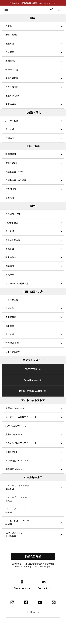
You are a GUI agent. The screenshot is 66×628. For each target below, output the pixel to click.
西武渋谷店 (10, 60)
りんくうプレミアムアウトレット (21, 443)
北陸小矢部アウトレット (17, 425)
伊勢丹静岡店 (11, 162)
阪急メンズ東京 (12, 95)
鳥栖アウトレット (13, 451)
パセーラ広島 (11, 299)
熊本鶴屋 (9, 325)
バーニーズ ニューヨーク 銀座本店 (17, 487)
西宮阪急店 (10, 257)
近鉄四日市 (10, 188)
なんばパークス (12, 213)
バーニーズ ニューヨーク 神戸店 (17, 511)
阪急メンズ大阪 (12, 239)
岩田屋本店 (10, 316)
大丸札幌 (9, 129)
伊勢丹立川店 (11, 69)
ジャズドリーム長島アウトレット (21, 416)
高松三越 (9, 334)
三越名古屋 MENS (14, 171)
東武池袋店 (10, 104)
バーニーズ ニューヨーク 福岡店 (17, 522)
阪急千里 (9, 248)
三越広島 (9, 308)
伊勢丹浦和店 (11, 78)
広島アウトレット (13, 434)
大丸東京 (9, 52)
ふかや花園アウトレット (17, 460)
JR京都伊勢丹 (11, 222)
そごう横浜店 (11, 86)
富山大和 (9, 197)
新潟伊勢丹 (10, 154)
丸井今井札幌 (11, 120)
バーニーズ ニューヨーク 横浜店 (17, 499)
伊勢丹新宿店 (11, 34)
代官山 (8, 26)
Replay (33, 9)
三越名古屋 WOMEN (15, 180)
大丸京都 (9, 231)
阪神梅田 (9, 265)
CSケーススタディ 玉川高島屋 (13, 534)
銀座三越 (9, 43)
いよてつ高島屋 (12, 351)
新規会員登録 (33, 556)
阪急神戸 (9, 274)
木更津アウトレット (14, 408)
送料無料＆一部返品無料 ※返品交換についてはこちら (33, 3)
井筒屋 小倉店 (12, 342)
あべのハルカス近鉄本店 (17, 283)
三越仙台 (9, 137)
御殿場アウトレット (14, 469)
